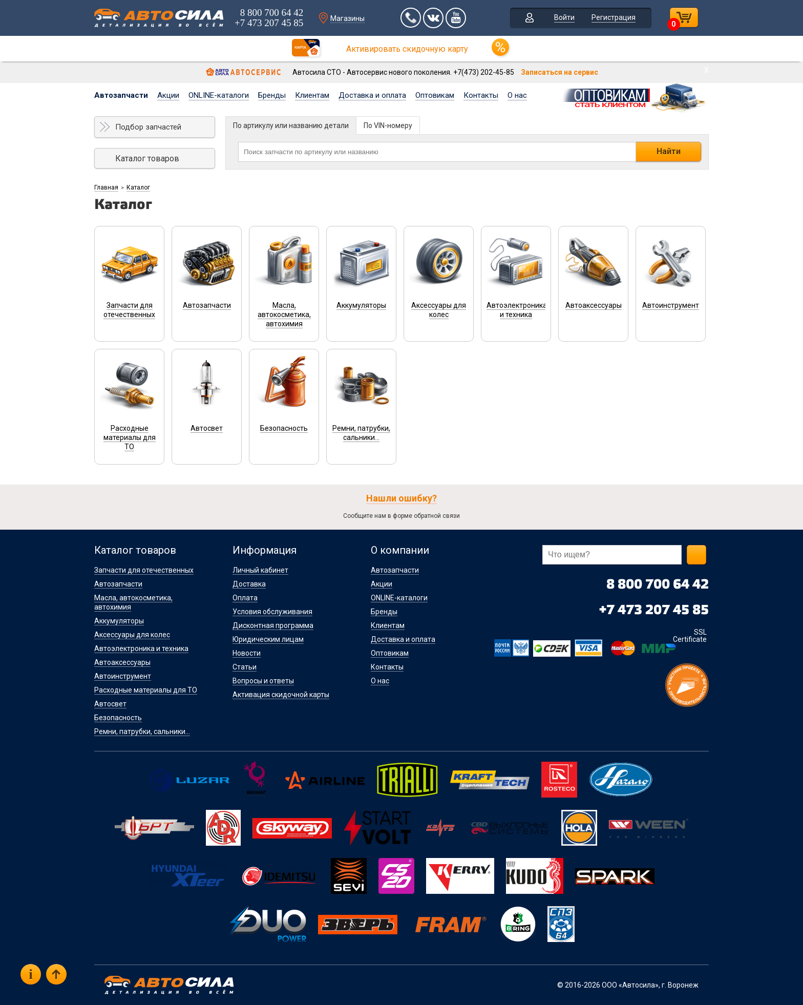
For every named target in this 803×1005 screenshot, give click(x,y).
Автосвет (110, 704)
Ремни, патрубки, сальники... (142, 731)
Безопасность (118, 718)
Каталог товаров (147, 158)
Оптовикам (434, 95)
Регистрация (613, 17)
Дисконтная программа (273, 625)
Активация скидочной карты (281, 694)
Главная (106, 187)
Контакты (480, 95)
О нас (517, 95)
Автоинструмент (122, 676)
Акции (168, 95)
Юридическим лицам (268, 639)
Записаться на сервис (559, 72)
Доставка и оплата (372, 95)
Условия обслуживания (272, 612)
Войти (564, 17)
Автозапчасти (121, 95)
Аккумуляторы (119, 621)
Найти (669, 151)
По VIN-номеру (388, 125)
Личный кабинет (260, 570)
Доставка (249, 584)
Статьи (245, 667)
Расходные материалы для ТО (145, 690)
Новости (247, 653)
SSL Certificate (690, 636)
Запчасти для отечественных (144, 570)
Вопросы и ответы (263, 681)
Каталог (138, 187)
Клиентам (312, 95)
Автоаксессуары (122, 662)
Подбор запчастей (148, 127)
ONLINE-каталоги (218, 95)
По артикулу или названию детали (291, 125)
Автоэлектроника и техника (141, 648)
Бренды (272, 95)
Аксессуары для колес (132, 635)
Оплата (245, 598)
